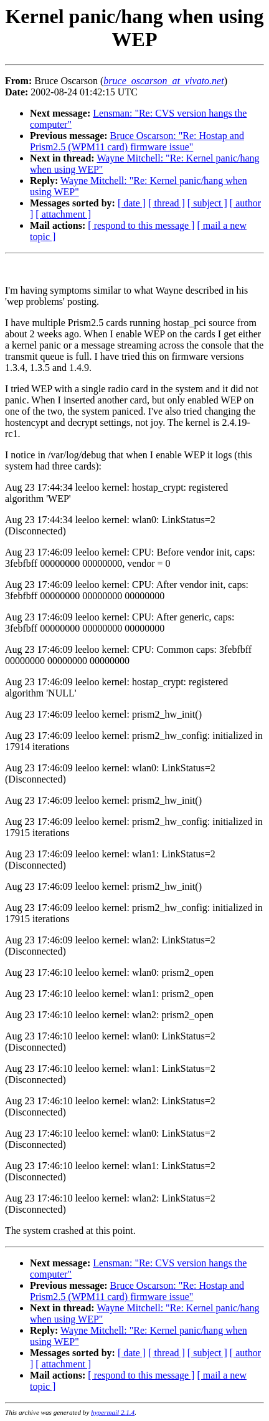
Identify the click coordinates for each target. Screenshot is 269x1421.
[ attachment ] (63, 214)
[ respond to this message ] (141, 225)
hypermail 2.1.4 (112, 1412)
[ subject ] (207, 203)
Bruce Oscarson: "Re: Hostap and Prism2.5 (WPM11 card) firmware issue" (137, 141)
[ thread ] (166, 203)
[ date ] (132, 203)
